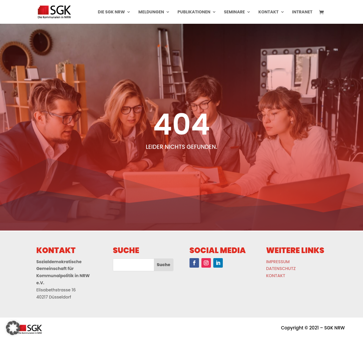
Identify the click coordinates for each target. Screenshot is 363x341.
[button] (13, 328)
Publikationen (194, 12)
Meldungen (151, 12)
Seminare (234, 12)
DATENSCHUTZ (281, 268)
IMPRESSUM (278, 262)
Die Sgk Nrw (111, 12)
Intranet (302, 12)
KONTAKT (275, 276)
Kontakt (268, 12)
